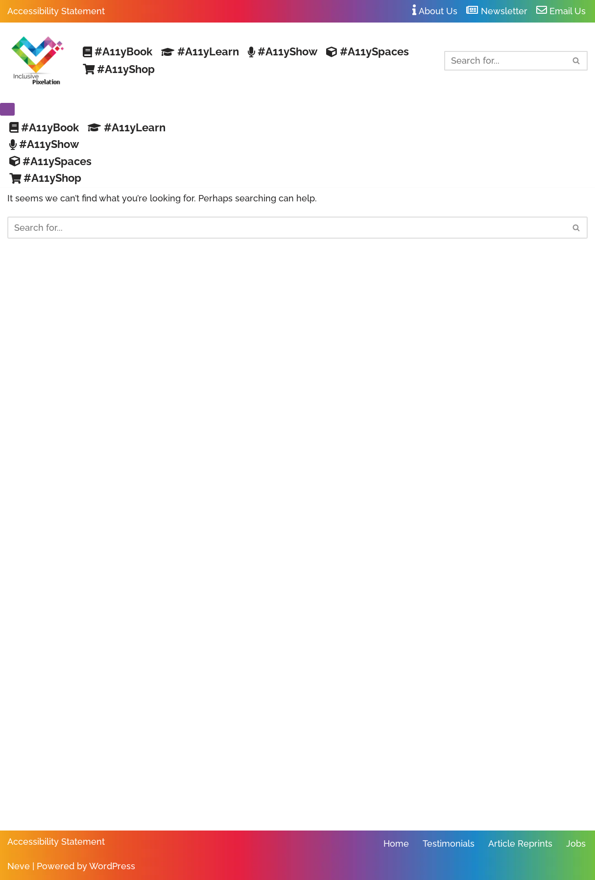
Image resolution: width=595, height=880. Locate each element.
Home (396, 843)
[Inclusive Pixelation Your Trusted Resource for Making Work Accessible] (36, 60)
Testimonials (449, 843)
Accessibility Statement (56, 11)
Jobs (576, 843)
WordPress (112, 866)
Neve (18, 866)
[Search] (505, 61)
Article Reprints (520, 843)
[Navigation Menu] (7, 109)
